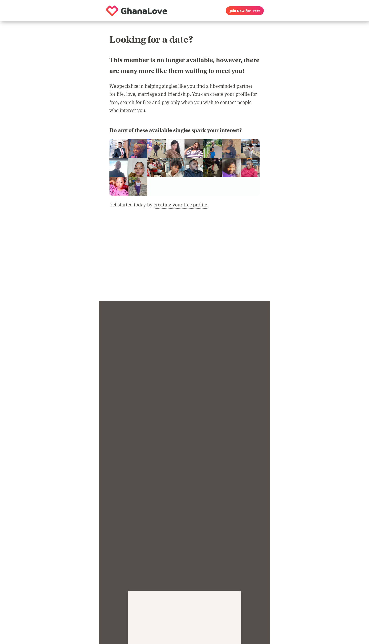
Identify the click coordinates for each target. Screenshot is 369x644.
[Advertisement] (184, 257)
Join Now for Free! (245, 10)
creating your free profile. (181, 204)
